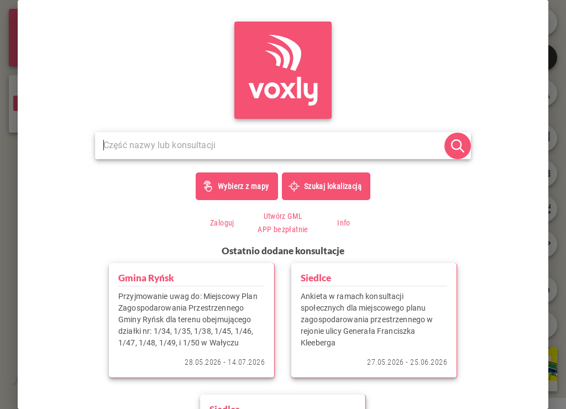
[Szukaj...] (269, 145)
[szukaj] (457, 146)
